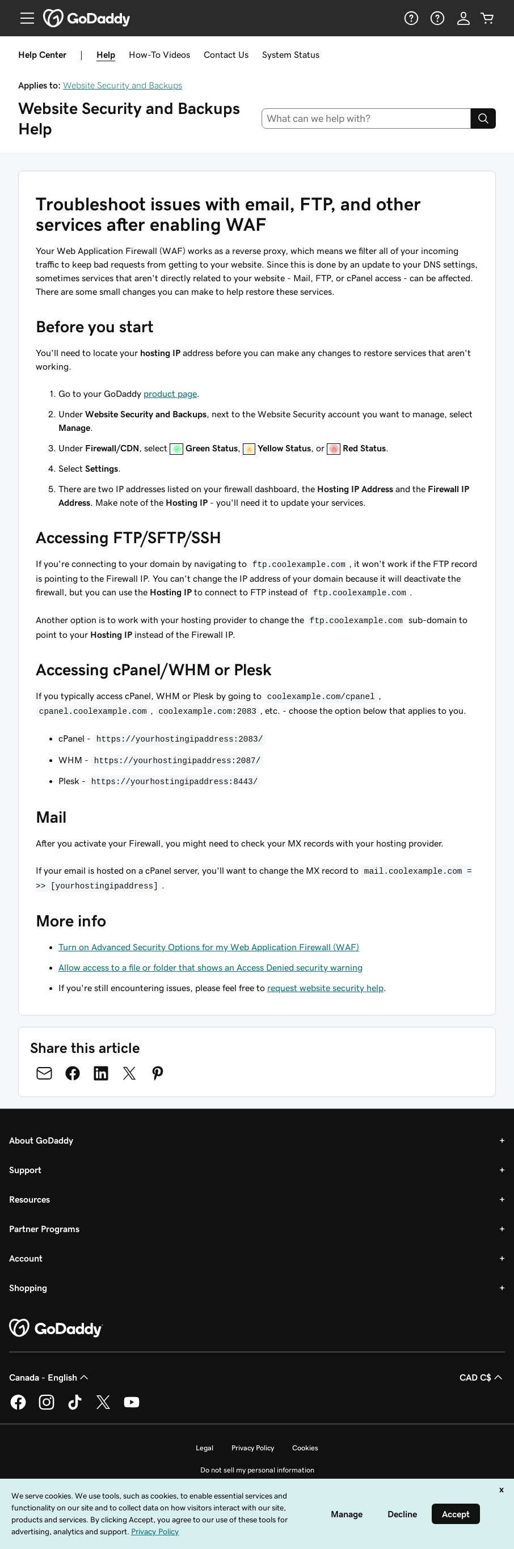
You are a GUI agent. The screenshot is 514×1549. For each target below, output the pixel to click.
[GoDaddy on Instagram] (46, 1407)
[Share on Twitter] (129, 1073)
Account (26, 1258)
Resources (29, 1199)
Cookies (305, 1447)
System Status (290, 54)
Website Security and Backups (122, 85)
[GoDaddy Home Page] (56, 1328)
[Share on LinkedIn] (101, 1073)
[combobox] (366, 118)
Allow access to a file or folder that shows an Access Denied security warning (210, 967)
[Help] (410, 18)
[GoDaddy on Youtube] (132, 1407)
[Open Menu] (22, 18)
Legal (204, 1447)
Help (105, 54)
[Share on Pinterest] (158, 1073)
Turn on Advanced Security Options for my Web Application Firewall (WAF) (208, 946)
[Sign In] (463, 18)
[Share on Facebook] (72, 1073)
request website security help (325, 987)
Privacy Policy (252, 1447)
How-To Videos (159, 54)
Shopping (28, 1287)
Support (25, 1169)
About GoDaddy (41, 1140)
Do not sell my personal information (257, 1470)
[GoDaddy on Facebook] (18, 1407)
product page (170, 393)
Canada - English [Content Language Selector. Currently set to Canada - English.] (50, 1377)
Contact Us (226, 54)
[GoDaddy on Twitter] (103, 1407)
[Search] (483, 118)
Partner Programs (44, 1228)
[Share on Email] (44, 1073)
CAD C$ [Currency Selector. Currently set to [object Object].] (482, 1377)
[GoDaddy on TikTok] (75, 1407)
